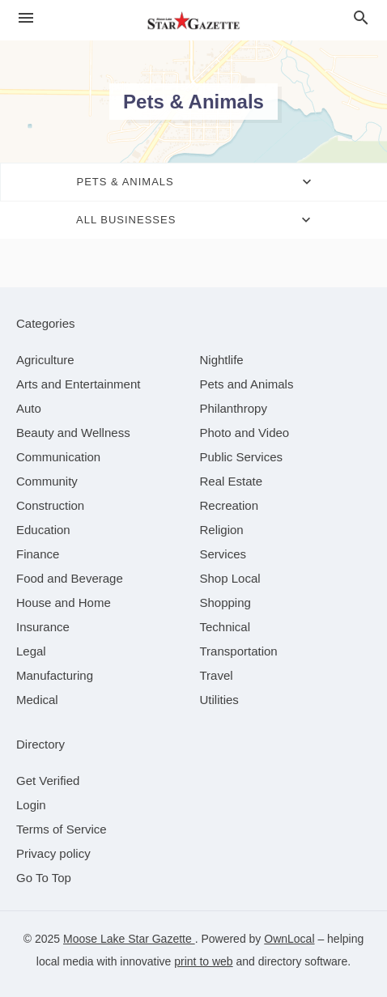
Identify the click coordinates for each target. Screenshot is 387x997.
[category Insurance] (43, 627)
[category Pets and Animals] (247, 384)
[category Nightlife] (222, 360)
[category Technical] (225, 627)
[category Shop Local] (230, 578)
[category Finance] (37, 554)
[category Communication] (58, 457)
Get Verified (47, 780)
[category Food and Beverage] (69, 578)
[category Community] (47, 481)
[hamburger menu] (26, 18)
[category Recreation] (229, 505)
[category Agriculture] (45, 360)
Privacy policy (53, 853)
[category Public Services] (241, 457)
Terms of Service (61, 829)
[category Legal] (31, 651)
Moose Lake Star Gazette (129, 938)
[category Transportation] (239, 651)
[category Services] (223, 554)
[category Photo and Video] (245, 432)
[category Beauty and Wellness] (73, 432)
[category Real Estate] (231, 481)
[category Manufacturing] (54, 675)
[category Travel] (216, 675)
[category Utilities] (219, 699)
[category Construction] (50, 505)
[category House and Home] (63, 602)
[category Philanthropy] (233, 408)
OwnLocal (289, 938)
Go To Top (43, 878)
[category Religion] (222, 530)
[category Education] (43, 530)
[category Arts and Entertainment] (78, 384)
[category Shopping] (225, 602)
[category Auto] (28, 408)
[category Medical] (37, 699)
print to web (203, 961)
